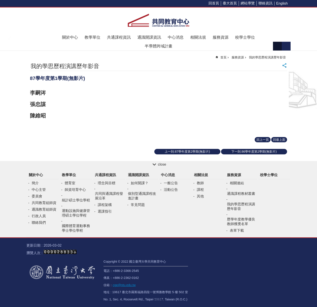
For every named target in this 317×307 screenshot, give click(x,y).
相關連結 (237, 183)
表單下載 (237, 230)
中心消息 (176, 37)
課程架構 (105, 205)
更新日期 (33, 245)
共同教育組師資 (44, 203)
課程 (200, 189)
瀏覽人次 (33, 253)
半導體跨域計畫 (158, 46)
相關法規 (198, 37)
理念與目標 (106, 183)
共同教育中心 (158, 20)
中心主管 (39, 189)
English (282, 3)
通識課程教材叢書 (241, 193)
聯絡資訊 (265, 3)
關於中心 (70, 37)
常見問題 (138, 205)
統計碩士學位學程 (76, 200)
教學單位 (92, 37)
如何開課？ (139, 183)
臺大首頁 (230, 3)
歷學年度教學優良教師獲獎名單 (241, 221)
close (162, 164)
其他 (200, 196)
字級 (277, 46)
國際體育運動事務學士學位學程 (76, 228)
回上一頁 (262, 139)
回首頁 (213, 3)
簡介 (35, 183)
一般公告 (171, 183)
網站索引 (286, 46)
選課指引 (105, 211)
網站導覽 (248, 3)
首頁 (223, 57)
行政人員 (39, 216)
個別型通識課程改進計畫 (142, 196)
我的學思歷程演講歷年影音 (267, 57)
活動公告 (171, 189)
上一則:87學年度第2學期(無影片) (187, 151)
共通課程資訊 (119, 37)
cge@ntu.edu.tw (124, 285)
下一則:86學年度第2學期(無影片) (254, 151)
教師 (200, 183)
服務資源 (221, 37)
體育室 (70, 183)
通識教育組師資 (44, 209)
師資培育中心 (75, 189)
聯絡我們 (39, 222)
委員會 (37, 196)
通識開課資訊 (149, 37)
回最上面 (279, 139)
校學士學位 (245, 37)
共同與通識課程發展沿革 (109, 196)
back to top (158, 302)
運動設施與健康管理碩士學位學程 (76, 213)
